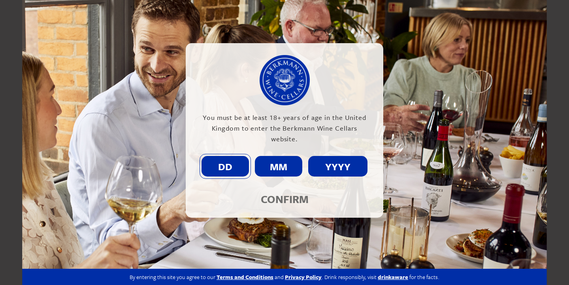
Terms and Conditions (245, 277)
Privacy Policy (303, 277)
